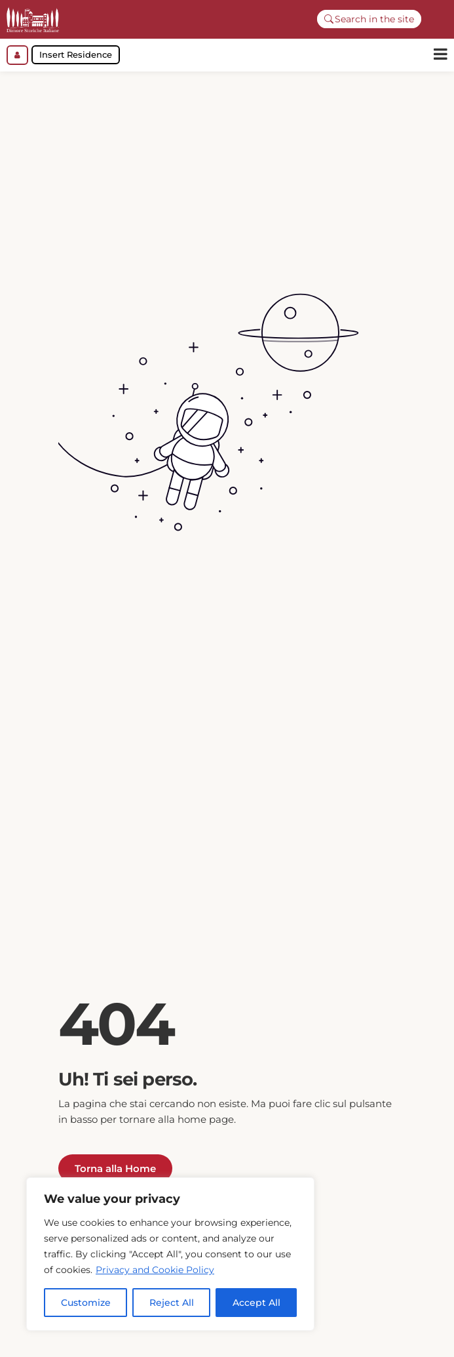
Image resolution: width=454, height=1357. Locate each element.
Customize (86, 1302)
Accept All (256, 1302)
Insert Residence (75, 54)
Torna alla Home (115, 1175)
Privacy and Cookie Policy (155, 1270)
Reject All (171, 1302)
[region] (170, 1254)
